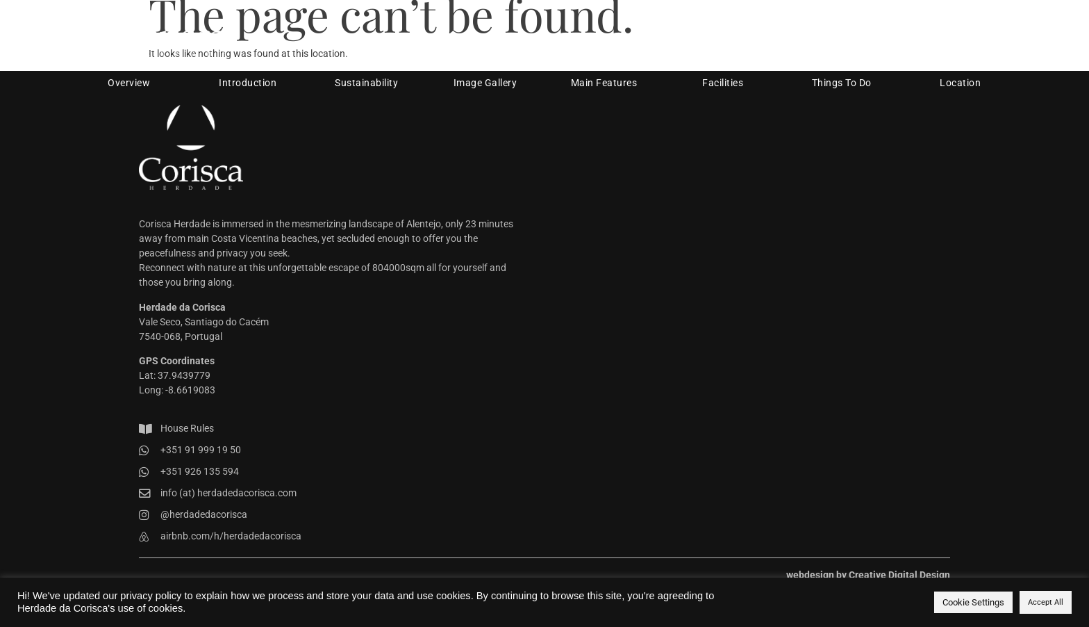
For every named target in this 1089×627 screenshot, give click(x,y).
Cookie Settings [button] (973, 602)
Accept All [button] (1045, 602)
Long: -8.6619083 (177, 390)
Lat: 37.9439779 (174, 375)
